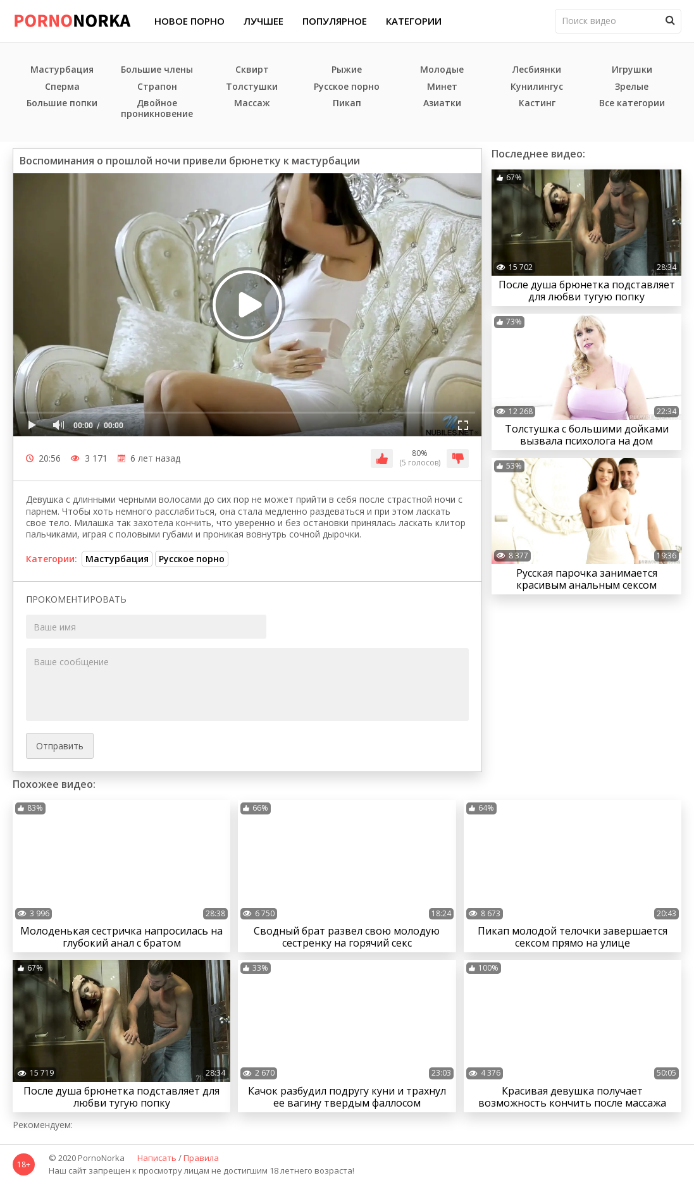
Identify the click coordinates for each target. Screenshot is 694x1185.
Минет (442, 87)
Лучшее (263, 21)
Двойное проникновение (157, 109)
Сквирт (252, 69)
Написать (157, 1158)
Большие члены (157, 69)
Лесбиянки (536, 69)
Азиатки (442, 103)
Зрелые (631, 87)
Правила (201, 1158)
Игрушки (632, 69)
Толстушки (252, 87)
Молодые (442, 69)
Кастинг (537, 103)
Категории (414, 21)
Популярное (334, 21)
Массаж (252, 103)
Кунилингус (537, 87)
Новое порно (189, 21)
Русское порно (347, 87)
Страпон (157, 87)
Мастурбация (62, 69)
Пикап (347, 103)
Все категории (632, 103)
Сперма (62, 87)
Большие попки (62, 103)
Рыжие (347, 69)
